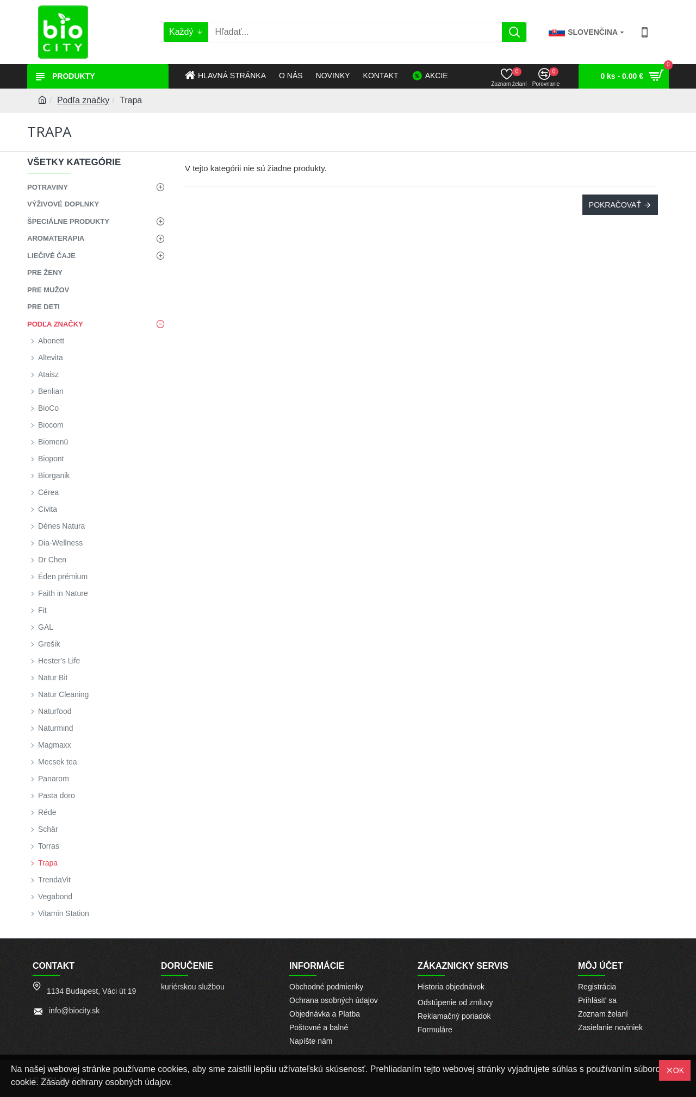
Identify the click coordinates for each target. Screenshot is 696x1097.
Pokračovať (615, 204)
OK (678, 1070)
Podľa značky (83, 100)
